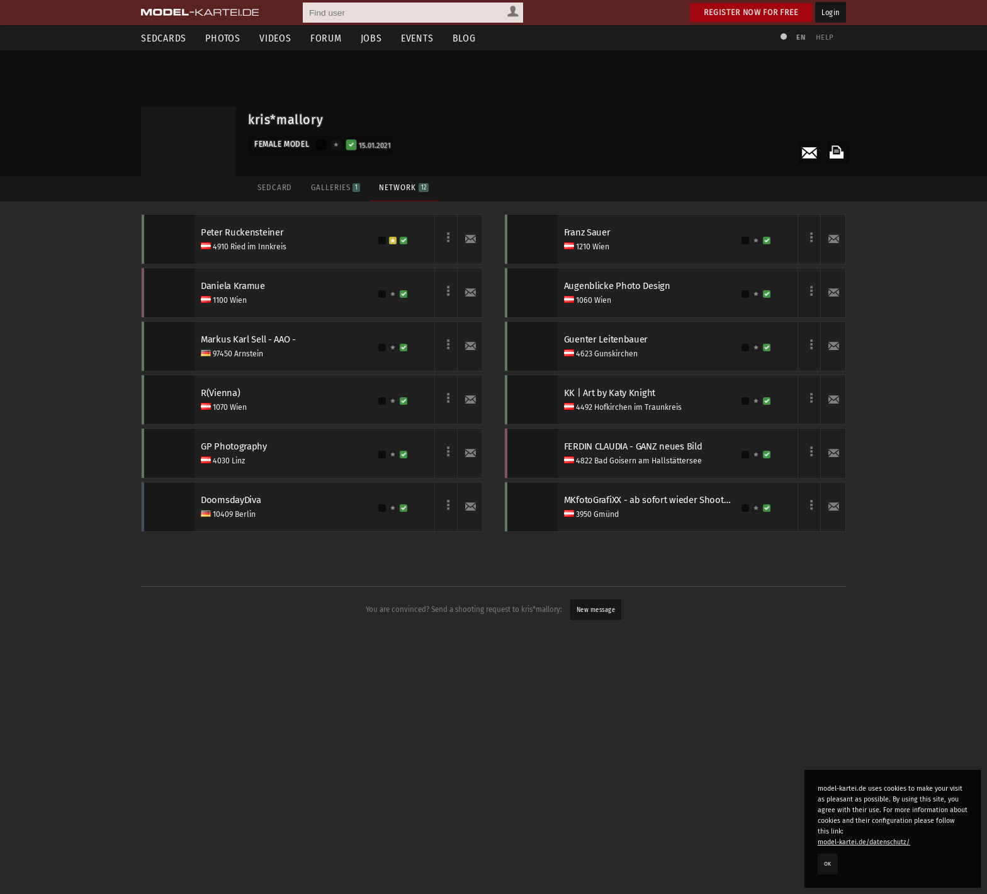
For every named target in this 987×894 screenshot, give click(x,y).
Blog (464, 38)
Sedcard (274, 187)
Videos (275, 38)
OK (828, 864)
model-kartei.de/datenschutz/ (864, 842)
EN (800, 37)
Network (403, 187)
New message (596, 610)
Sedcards (163, 38)
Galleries (335, 187)
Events (417, 38)
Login (830, 12)
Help (824, 37)
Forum (326, 38)
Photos (222, 38)
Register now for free (751, 12)
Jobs (371, 38)
